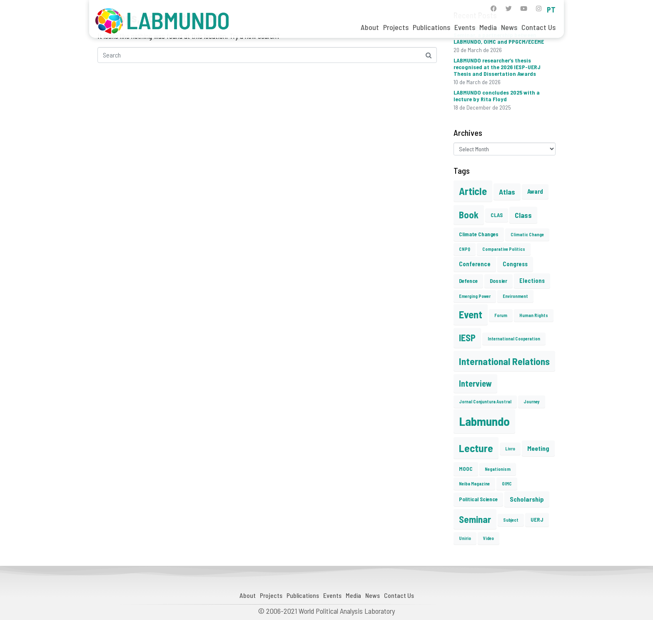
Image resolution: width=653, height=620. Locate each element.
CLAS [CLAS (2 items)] (497, 215)
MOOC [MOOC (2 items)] (466, 468)
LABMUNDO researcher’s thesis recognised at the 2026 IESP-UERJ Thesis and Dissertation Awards (497, 67)
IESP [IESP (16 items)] (467, 337)
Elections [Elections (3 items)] (532, 280)
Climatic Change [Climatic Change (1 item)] (527, 234)
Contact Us (538, 27)
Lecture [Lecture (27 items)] (476, 448)
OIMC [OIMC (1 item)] (507, 483)
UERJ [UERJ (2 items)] (537, 519)
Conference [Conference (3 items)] (475, 264)
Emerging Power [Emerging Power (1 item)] (475, 296)
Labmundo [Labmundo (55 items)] (484, 421)
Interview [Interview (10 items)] (475, 383)
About (370, 27)
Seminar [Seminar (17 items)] (475, 519)
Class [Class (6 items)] (523, 215)
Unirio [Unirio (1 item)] (465, 538)
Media (488, 27)
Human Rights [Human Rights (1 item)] (533, 315)
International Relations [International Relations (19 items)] (504, 361)
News (509, 27)
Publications (431, 27)
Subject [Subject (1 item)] (510, 519)
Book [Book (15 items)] (469, 214)
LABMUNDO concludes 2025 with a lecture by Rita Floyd (497, 95)
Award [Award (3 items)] (535, 191)
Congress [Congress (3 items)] (515, 264)
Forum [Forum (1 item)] (500, 315)
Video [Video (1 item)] (488, 538)
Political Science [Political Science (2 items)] (478, 499)
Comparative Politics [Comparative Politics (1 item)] (503, 249)
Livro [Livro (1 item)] (510, 448)
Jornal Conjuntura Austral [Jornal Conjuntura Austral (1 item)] (485, 401)
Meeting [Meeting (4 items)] (538, 448)
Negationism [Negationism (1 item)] (498, 469)
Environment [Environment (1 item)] (515, 296)
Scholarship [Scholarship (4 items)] (527, 499)
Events (464, 27)
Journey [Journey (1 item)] (531, 401)
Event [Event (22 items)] (470, 314)
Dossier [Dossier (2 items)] (498, 281)
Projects (396, 27)
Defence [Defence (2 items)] (468, 281)
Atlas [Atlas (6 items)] (507, 191)
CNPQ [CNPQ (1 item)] (464, 249)
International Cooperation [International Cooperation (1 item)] (514, 338)
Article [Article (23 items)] (473, 191)
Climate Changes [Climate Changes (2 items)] (478, 234)
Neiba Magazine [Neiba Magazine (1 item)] (474, 483)
